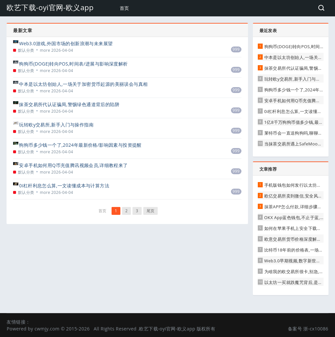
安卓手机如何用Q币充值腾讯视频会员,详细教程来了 (73, 165)
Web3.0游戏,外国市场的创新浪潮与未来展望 (66, 43)
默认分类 (26, 50)
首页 (124, 8)
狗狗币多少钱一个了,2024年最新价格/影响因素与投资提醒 (80, 145)
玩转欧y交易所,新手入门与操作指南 (56, 125)
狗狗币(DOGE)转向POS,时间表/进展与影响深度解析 (73, 64)
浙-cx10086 (315, 329)
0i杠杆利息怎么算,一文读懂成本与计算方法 (64, 185)
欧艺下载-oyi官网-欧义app (50, 7)
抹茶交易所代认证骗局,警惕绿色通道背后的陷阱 (69, 104)
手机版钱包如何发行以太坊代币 (295, 185)
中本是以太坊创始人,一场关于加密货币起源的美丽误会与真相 (83, 84)
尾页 (151, 211)
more (45, 50)
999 (236, 49)
